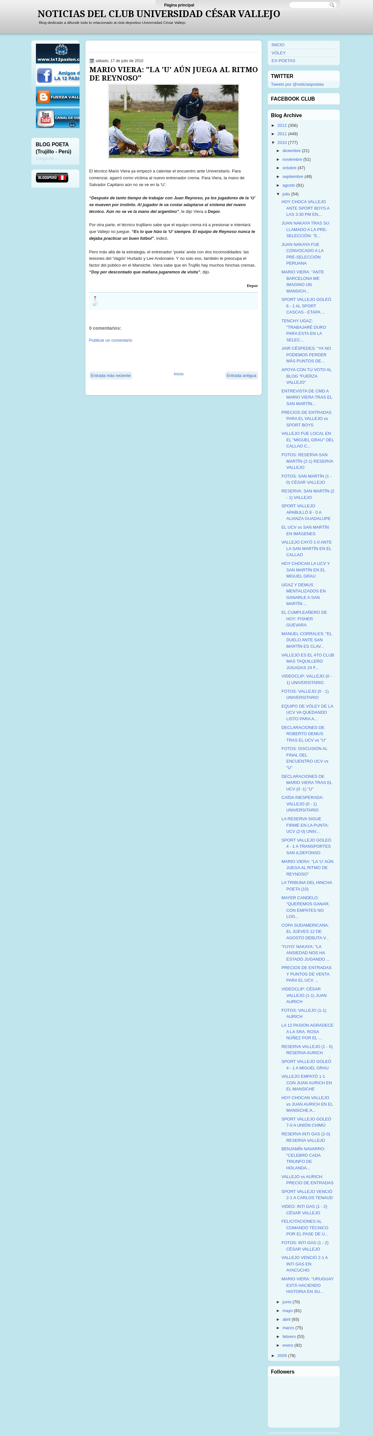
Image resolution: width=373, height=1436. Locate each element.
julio (286, 194)
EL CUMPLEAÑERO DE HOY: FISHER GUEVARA (304, 618)
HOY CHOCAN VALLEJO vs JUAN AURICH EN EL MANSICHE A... (307, 1104)
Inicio (178, 373)
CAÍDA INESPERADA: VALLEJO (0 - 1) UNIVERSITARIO (302, 803)
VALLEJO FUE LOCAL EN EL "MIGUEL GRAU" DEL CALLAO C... (307, 439)
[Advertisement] (165, 356)
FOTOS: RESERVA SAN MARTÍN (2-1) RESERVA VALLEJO (307, 461)
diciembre (291, 150)
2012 (282, 125)
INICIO (278, 44)
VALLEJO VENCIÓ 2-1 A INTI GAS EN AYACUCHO (304, 1264)
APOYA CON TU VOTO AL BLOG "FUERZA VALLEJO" (306, 376)
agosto (288, 185)
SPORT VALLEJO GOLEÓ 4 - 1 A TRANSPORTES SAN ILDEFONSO (306, 846)
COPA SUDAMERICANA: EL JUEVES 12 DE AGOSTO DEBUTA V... (305, 931)
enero (287, 1345)
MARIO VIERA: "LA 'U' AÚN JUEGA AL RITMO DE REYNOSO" (173, 73)
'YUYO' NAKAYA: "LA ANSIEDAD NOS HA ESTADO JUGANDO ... (305, 953)
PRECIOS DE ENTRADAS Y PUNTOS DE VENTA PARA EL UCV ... (306, 974)
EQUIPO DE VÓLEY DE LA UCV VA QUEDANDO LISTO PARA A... (307, 712)
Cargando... (47, 158)
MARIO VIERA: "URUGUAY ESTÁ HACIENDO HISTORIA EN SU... (307, 1285)
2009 (282, 1355)
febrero (289, 1336)
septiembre (292, 176)
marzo (288, 1327)
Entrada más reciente (111, 375)
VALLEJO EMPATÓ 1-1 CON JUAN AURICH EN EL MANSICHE (306, 1082)
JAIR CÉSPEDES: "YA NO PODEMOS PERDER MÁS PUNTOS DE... (306, 354)
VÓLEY (279, 52)
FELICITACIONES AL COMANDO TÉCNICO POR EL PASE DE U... (304, 1227)
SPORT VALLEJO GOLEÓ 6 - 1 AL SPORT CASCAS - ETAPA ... (306, 306)
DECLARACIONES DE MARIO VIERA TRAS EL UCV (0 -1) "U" (306, 782)
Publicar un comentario (110, 340)
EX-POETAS (283, 60)
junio (286, 1301)
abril (286, 1319)
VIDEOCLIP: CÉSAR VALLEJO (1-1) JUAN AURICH (304, 995)
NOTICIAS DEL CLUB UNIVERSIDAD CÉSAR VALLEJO (159, 13)
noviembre (292, 159)
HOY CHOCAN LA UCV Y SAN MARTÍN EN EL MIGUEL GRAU (305, 570)
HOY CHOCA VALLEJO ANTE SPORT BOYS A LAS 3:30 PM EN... (305, 208)
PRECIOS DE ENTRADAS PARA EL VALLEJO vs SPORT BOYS (306, 418)
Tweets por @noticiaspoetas (297, 84)
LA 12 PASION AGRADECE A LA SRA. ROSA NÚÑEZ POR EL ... (307, 1031)
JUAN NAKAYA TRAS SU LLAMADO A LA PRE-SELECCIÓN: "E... (305, 229)
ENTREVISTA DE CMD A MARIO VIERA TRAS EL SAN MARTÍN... (306, 397)
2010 (282, 142)
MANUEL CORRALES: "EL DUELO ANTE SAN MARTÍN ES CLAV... (306, 640)
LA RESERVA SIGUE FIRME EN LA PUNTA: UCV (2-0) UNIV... (305, 825)
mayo (287, 1310)
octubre (289, 167)
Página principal (179, 5)
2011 (282, 133)
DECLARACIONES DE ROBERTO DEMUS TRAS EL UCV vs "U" (303, 734)
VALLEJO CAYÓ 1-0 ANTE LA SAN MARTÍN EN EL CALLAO (306, 548)
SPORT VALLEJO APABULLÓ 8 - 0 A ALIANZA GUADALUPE (306, 512)
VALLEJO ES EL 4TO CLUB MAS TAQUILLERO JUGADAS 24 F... (307, 661)
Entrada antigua (242, 375)
